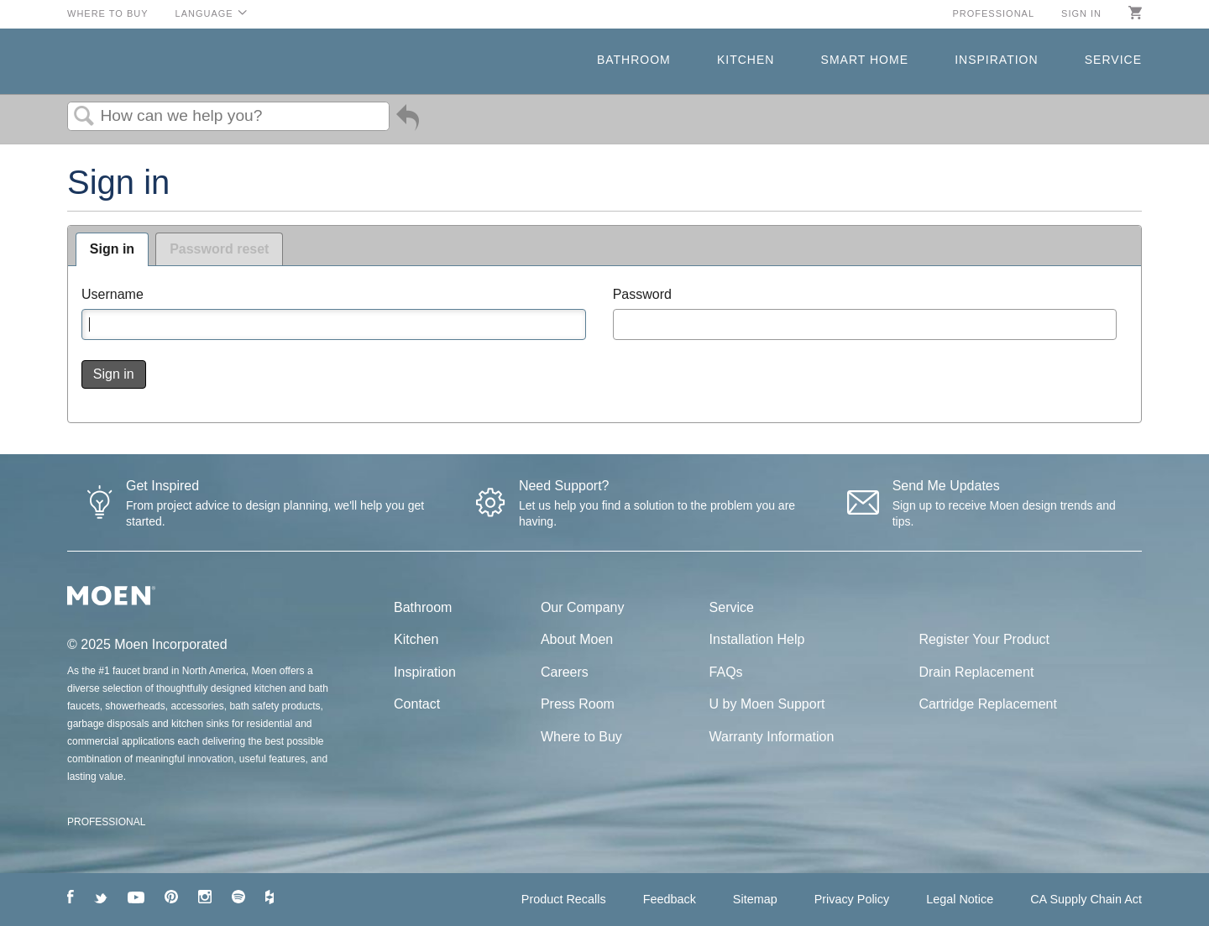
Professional (993, 13)
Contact (417, 704)
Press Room (578, 704)
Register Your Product (984, 639)
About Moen (577, 639)
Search (84, 116)
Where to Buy (108, 13)
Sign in (1081, 13)
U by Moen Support (767, 704)
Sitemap (755, 899)
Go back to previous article (408, 121)
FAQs (726, 672)
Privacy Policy (852, 899)
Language (204, 13)
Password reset (219, 249)
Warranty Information (772, 737)
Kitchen (745, 59)
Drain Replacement (976, 672)
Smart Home (864, 59)
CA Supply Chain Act (1086, 899)
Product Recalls (563, 899)
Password (642, 294)
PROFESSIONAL (106, 822)
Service (1113, 59)
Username (112, 294)
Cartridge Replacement (988, 704)
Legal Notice (959, 899)
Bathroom (634, 59)
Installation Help (757, 639)
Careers (565, 672)
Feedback (669, 899)
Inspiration (996, 59)
